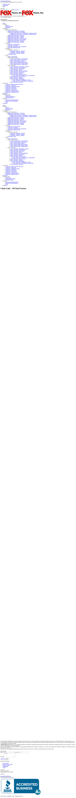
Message (2, 757)
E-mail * (16, 752)
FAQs (4, 768)
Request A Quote (6, 766)
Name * (2, 752)
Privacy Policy (6, 763)
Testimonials (5, 767)
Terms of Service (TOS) (7, 765)
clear (4, 759)
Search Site (16, 9)
